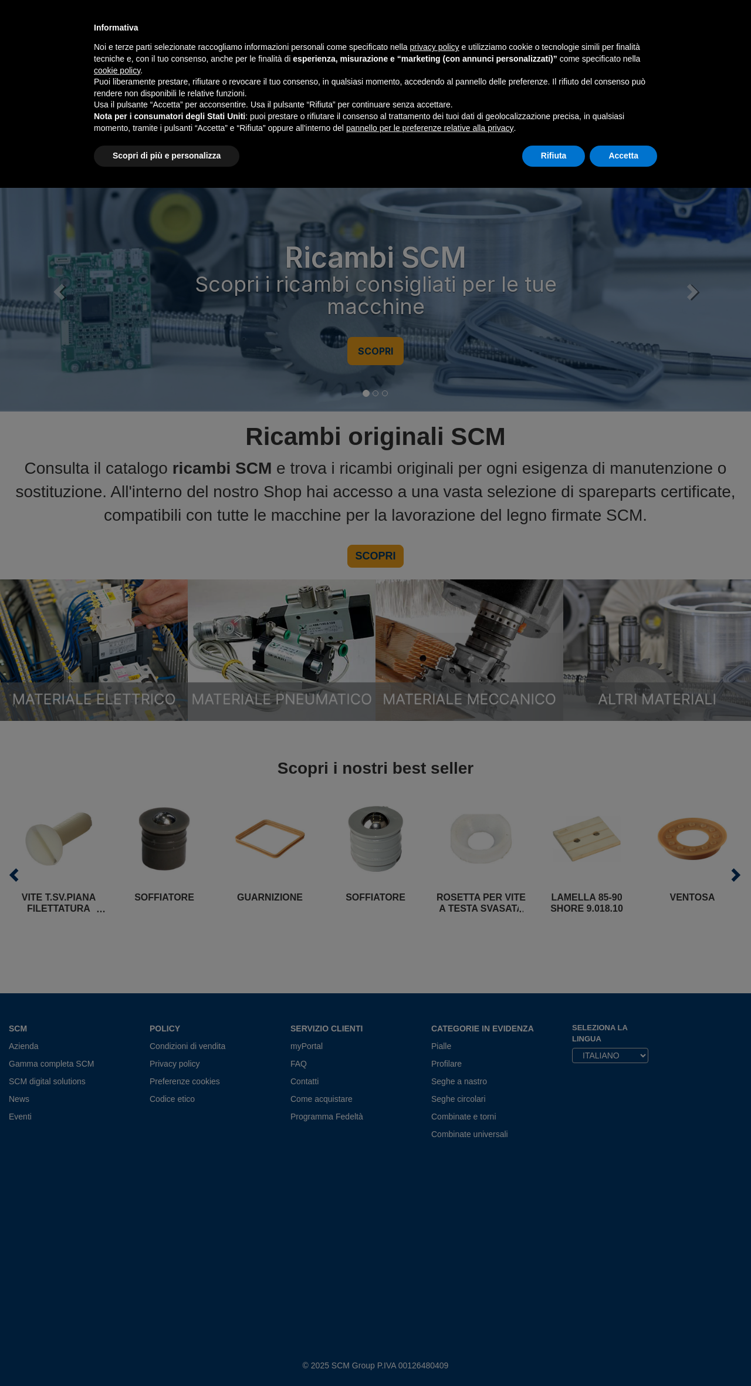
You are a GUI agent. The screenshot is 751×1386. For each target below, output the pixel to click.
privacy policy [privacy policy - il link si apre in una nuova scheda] (434, 47)
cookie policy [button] (117, 70)
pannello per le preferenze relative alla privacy (430, 128)
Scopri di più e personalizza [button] (167, 155)
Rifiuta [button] (554, 155)
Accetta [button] (623, 155)
